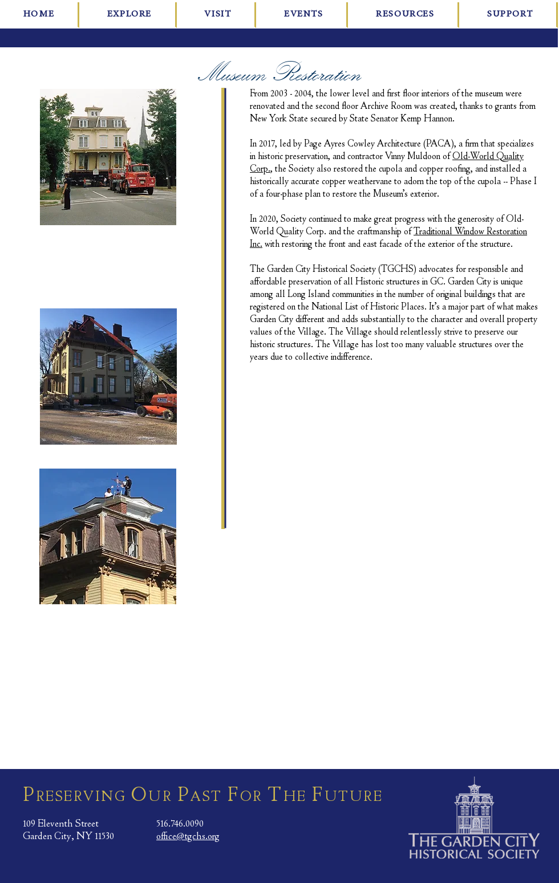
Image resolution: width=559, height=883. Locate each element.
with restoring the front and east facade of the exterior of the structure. (387, 244)
